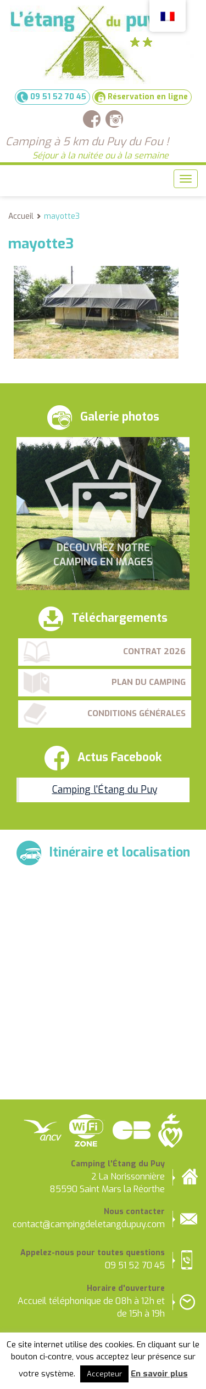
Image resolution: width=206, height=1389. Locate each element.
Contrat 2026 (154, 651)
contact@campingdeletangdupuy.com (89, 1224)
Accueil (21, 216)
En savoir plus (159, 1373)
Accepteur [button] (104, 1374)
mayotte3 (62, 216)
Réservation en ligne (141, 97)
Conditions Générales (136, 713)
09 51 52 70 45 (51, 97)
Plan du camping (149, 682)
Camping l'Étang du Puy (104, 789)
